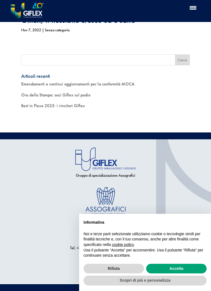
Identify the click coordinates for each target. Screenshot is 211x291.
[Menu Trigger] (193, 7)
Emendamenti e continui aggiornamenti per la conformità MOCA (78, 84)
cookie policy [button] (123, 244)
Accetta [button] (177, 268)
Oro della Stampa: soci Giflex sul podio (55, 95)
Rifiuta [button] (114, 268)
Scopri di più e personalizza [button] (145, 280)
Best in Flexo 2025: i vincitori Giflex (53, 105)
